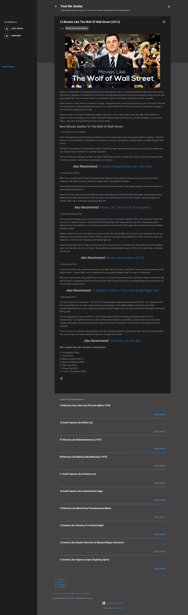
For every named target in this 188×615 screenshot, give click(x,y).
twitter (60, 582)
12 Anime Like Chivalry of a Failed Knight (82, 525)
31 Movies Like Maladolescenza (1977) (81, 439)
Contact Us (65, 593)
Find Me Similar (72, 6)
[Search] (169, 7)
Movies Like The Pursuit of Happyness (125, 207)
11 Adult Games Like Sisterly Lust (78, 474)
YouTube (61, 587)
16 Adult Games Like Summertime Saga (81, 491)
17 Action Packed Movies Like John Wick (125, 166)
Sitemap (86, 593)
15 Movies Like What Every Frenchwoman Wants (85, 508)
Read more (159, 414)
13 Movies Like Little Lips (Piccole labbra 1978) (85, 405)
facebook (62, 580)
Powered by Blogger (112, 603)
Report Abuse (8, 66)
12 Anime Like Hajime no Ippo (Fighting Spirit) (84, 559)
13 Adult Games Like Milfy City (76, 422)
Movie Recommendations (77, 28)
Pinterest (61, 584)
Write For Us (76, 593)
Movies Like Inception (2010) (125, 258)
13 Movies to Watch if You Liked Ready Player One (125, 290)
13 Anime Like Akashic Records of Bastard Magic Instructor (92, 542)
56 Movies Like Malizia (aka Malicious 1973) (83, 456)
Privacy (55, 593)
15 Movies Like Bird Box (125, 341)
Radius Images (118, 608)
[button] (163, 22)
